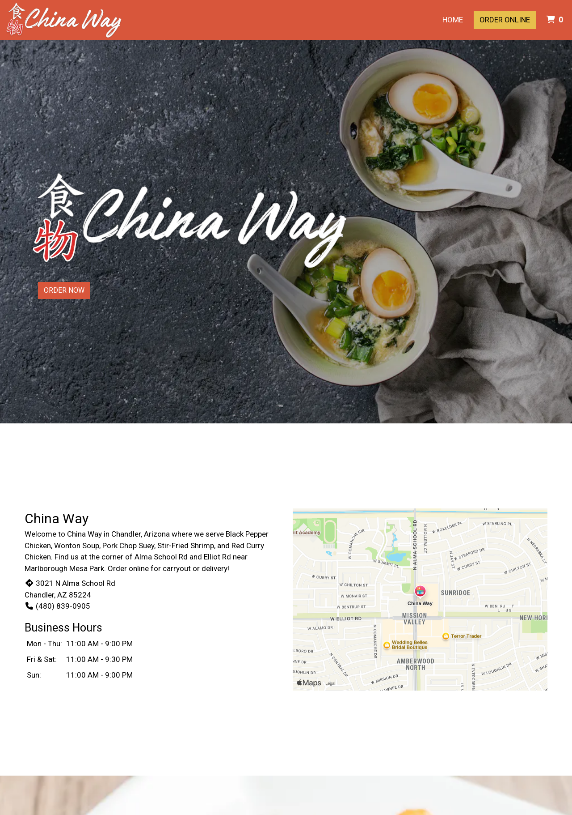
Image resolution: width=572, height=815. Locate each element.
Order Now (64, 290)
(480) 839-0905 (57, 606)
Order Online (504, 19)
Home (452, 19)
